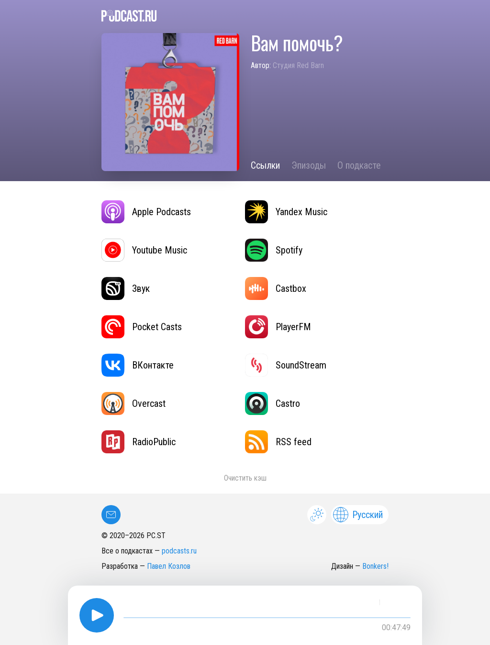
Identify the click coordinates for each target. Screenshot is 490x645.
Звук (125, 288)
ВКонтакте (137, 365)
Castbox (275, 288)
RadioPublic (138, 441)
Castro (272, 403)
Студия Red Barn (298, 65)
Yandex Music (286, 211)
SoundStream (285, 365)
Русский (358, 514)
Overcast (133, 403)
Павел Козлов (168, 566)
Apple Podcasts (146, 211)
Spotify (273, 250)
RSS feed (278, 441)
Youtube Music (144, 250)
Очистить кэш (245, 478)
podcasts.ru (179, 550)
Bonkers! (375, 566)
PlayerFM (278, 326)
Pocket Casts (141, 326)
